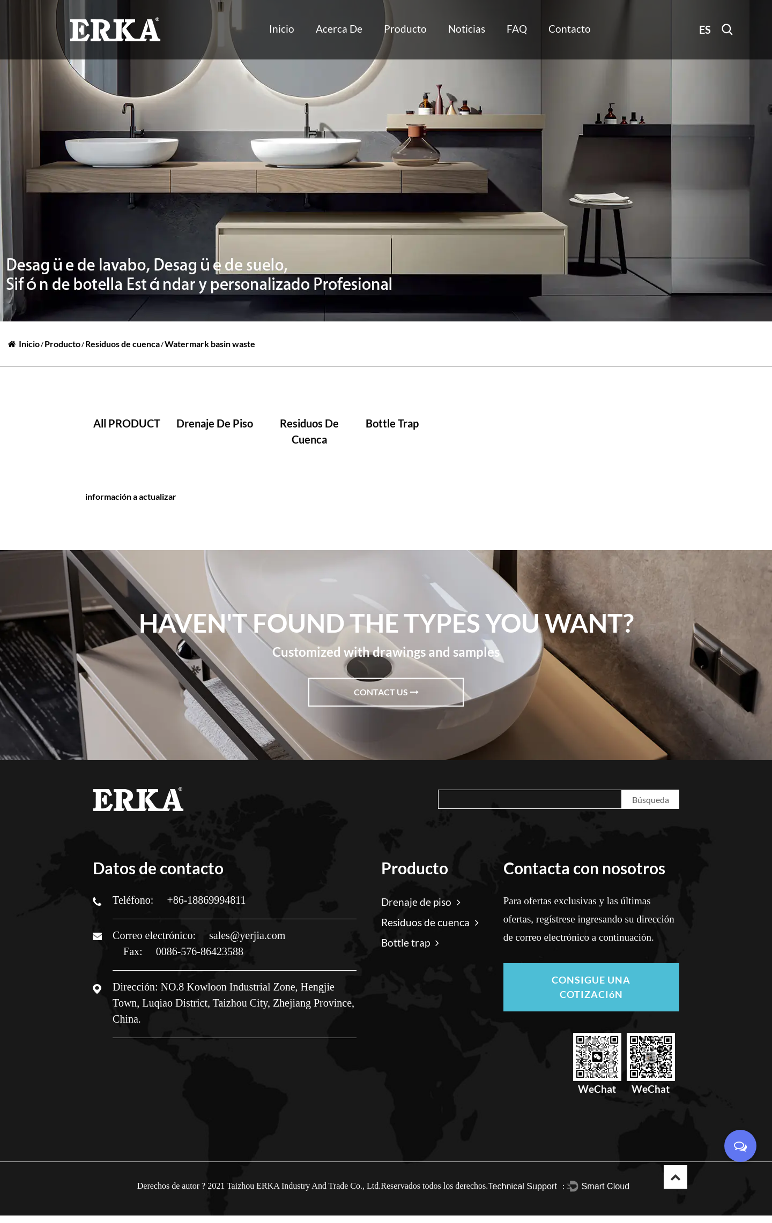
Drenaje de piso (214, 423)
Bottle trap (392, 423)
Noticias (466, 28)
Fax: (134, 951)
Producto (405, 28)
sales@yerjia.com (247, 935)
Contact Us (386, 692)
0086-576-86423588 (199, 951)
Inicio (281, 28)
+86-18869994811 (206, 900)
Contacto (569, 28)
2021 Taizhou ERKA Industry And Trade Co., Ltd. (294, 1193)
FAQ (517, 28)
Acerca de (339, 28)
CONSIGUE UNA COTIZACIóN (591, 991)
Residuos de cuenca (122, 344)
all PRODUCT (126, 423)
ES (705, 29)
